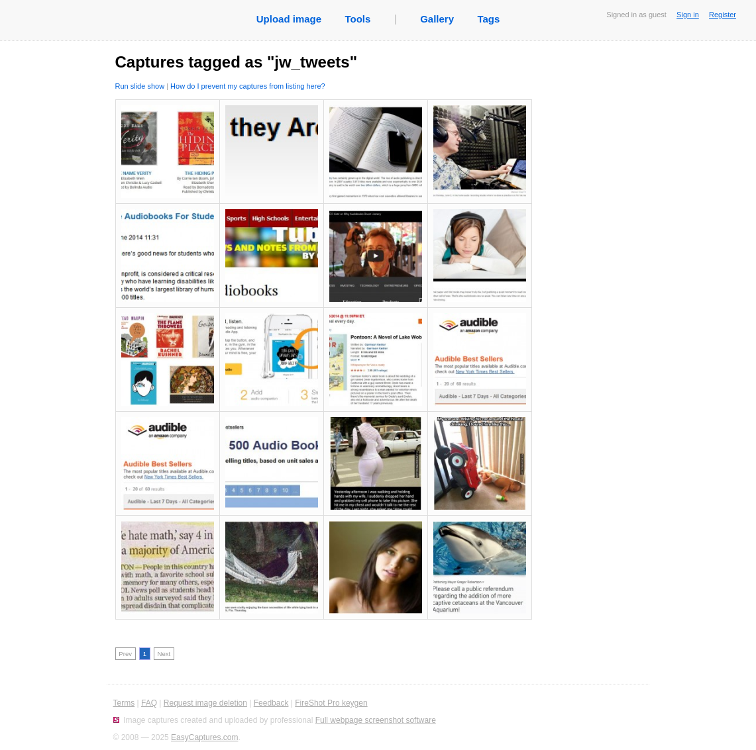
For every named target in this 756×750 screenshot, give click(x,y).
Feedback (271, 703)
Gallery (437, 18)
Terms (124, 703)
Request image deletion (205, 703)
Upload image (288, 18)
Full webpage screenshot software (375, 720)
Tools (357, 18)
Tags (488, 18)
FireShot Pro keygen (331, 703)
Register (722, 15)
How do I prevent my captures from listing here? (247, 86)
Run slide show (140, 86)
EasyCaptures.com (204, 737)
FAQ (149, 703)
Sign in (687, 15)
